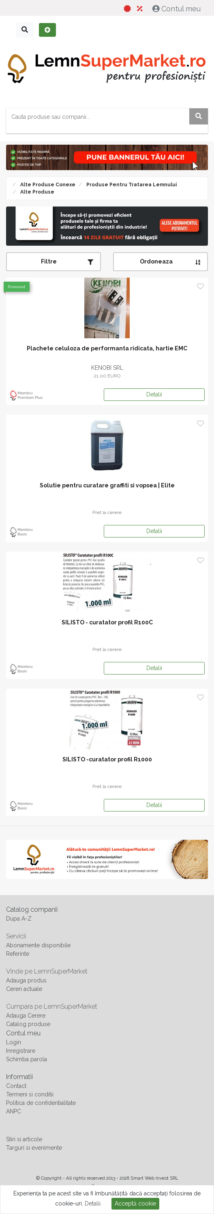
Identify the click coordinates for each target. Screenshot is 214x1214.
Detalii (154, 394)
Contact (16, 1086)
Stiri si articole (24, 1139)
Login (13, 1042)
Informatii (19, 1077)
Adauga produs (26, 980)
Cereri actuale (24, 989)
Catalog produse (28, 1024)
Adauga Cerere (25, 1015)
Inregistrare (20, 1050)
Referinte (17, 954)
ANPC (13, 1111)
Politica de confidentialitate (41, 1103)
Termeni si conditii (30, 1094)
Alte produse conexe (47, 185)
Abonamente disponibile (38, 945)
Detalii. (93, 1203)
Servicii (16, 936)
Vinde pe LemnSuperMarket (47, 971)
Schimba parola (26, 1059)
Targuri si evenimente (34, 1147)
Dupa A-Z (19, 918)
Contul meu (177, 8)
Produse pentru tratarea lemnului (131, 185)
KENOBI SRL (107, 368)
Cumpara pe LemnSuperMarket (51, 1006)
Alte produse (36, 192)
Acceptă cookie (135, 1203)
